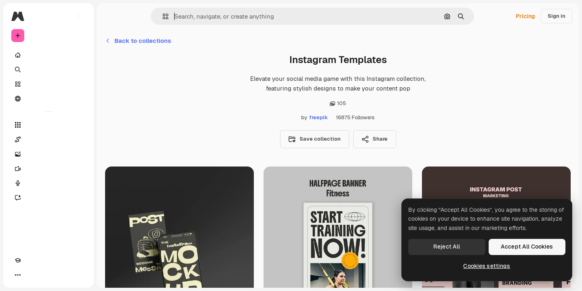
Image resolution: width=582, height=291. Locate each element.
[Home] (48, 54)
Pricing (525, 16)
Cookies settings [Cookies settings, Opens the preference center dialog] (486, 266)
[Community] (48, 98)
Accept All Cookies (527, 246)
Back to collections (138, 40)
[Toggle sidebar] (79, 16)
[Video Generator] (48, 168)
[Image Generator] (48, 154)
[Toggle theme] (32, 274)
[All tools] (48, 124)
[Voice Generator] (48, 183)
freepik (318, 117)
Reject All (446, 246)
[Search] (48, 69)
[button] (162, 16)
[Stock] (48, 84)
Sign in (556, 16)
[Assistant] (48, 197)
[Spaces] (48, 139)
